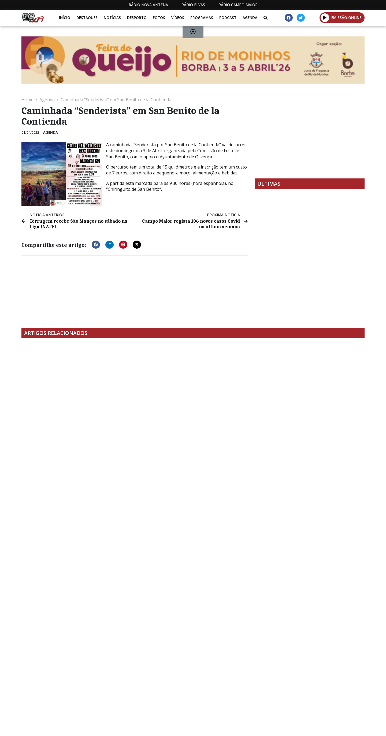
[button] (96, 244)
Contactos (264, 700)
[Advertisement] (310, 134)
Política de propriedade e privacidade (326, 700)
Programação (228, 700)
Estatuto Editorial (183, 700)
